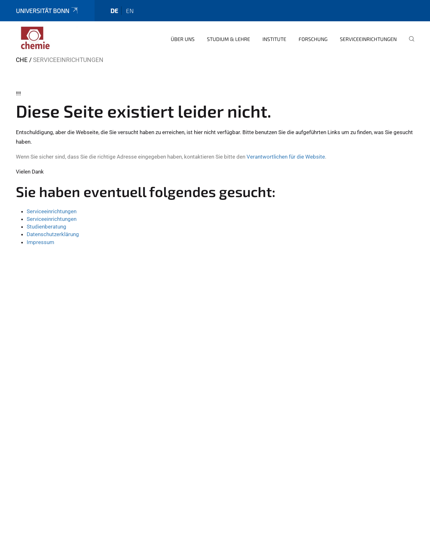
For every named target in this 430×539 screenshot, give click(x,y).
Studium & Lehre (228, 39)
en (130, 10)
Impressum (40, 242)
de (114, 10)
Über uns (183, 39)
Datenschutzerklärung (53, 234)
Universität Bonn (47, 10)
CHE (22, 60)
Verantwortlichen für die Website (286, 157)
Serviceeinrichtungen (368, 39)
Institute (274, 39)
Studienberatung (46, 226)
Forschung (313, 39)
